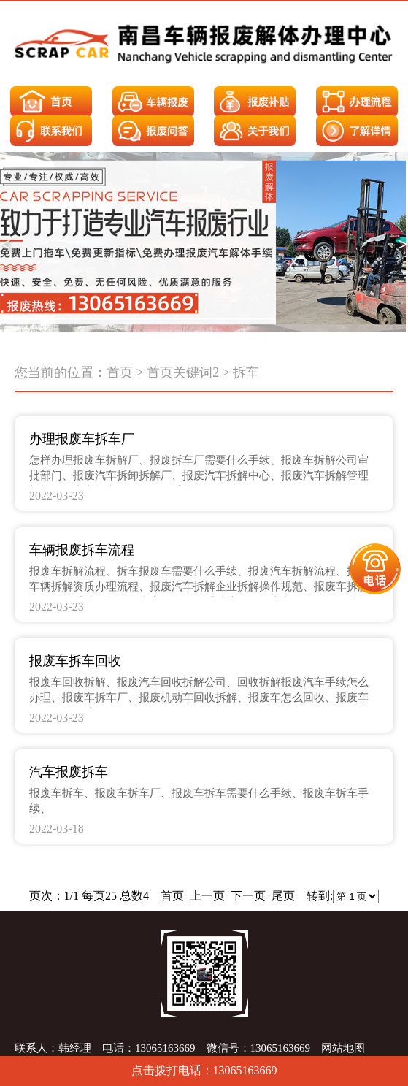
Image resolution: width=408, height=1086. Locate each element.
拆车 (246, 372)
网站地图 (343, 1048)
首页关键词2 (183, 372)
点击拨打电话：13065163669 (204, 1070)
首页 (120, 372)
